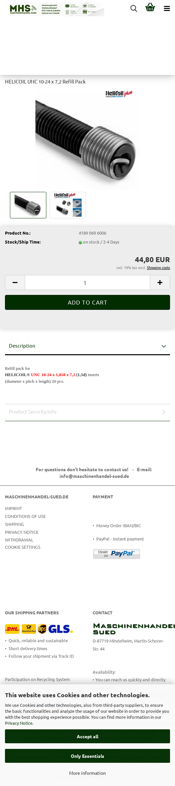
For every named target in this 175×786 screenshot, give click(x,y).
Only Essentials (87, 756)
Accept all (87, 736)
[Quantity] (87, 282)
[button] (15, 282)
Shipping (14, 524)
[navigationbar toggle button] (166, 8)
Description (22, 345)
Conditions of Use (25, 516)
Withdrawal (19, 539)
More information (87, 773)
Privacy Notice (18, 723)
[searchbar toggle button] (133, 8)
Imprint (13, 508)
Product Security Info (33, 411)
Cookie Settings (22, 547)
